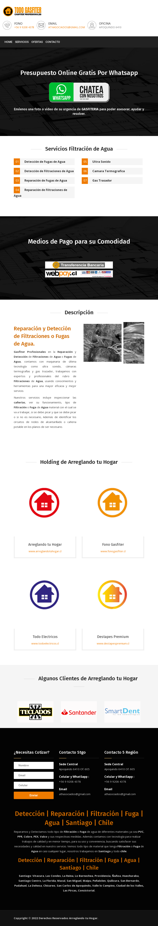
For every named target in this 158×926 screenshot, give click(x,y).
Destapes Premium (113, 637)
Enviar (34, 795)
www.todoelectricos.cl (45, 643)
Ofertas (37, 42)
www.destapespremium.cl (113, 643)
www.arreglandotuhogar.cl (45, 551)
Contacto (52, 42)
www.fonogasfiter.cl (113, 551)
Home (8, 42)
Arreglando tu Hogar (45, 544)
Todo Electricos (45, 637)
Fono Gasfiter (113, 544)
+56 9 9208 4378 (24, 27)
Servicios (22, 42)
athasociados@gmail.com (66, 27)
